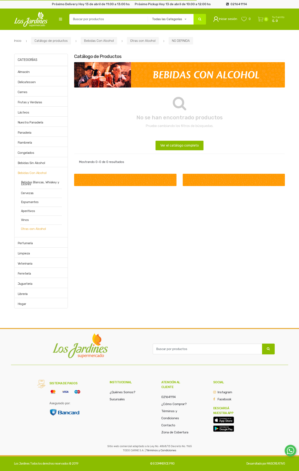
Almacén (24, 72)
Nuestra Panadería (30, 122)
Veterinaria (25, 263)
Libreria (23, 294)
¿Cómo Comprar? (174, 404)
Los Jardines (22, 463)
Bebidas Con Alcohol (99, 41)
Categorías (27, 60)
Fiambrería (25, 142)
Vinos (25, 220)
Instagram (224, 392)
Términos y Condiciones (161, 450)
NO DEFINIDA (181, 41)
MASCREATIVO (276, 463)
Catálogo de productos (51, 41)
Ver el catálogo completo (179, 145)
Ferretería (24, 273)
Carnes (22, 92)
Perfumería (25, 243)
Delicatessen (27, 82)
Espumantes (30, 202)
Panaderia (25, 132)
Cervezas (27, 193)
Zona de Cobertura (174, 432)
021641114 (168, 397)
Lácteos (23, 112)
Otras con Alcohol (143, 41)
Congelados (26, 153)
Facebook (224, 399)
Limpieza (24, 253)
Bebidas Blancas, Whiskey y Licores (40, 183)
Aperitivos (28, 211)
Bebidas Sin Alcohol (31, 163)
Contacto (168, 425)
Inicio (17, 41)
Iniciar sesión (225, 19)
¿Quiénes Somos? (122, 392)
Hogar (22, 304)
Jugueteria (25, 284)
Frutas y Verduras (30, 102)
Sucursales (117, 399)
